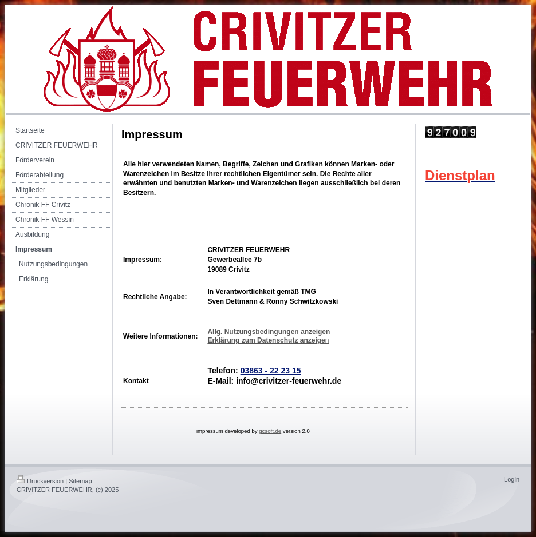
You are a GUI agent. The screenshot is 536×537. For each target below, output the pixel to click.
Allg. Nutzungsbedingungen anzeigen (268, 332)
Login (511, 479)
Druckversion (40, 481)
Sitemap (80, 481)
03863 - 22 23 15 (271, 370)
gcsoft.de (270, 431)
